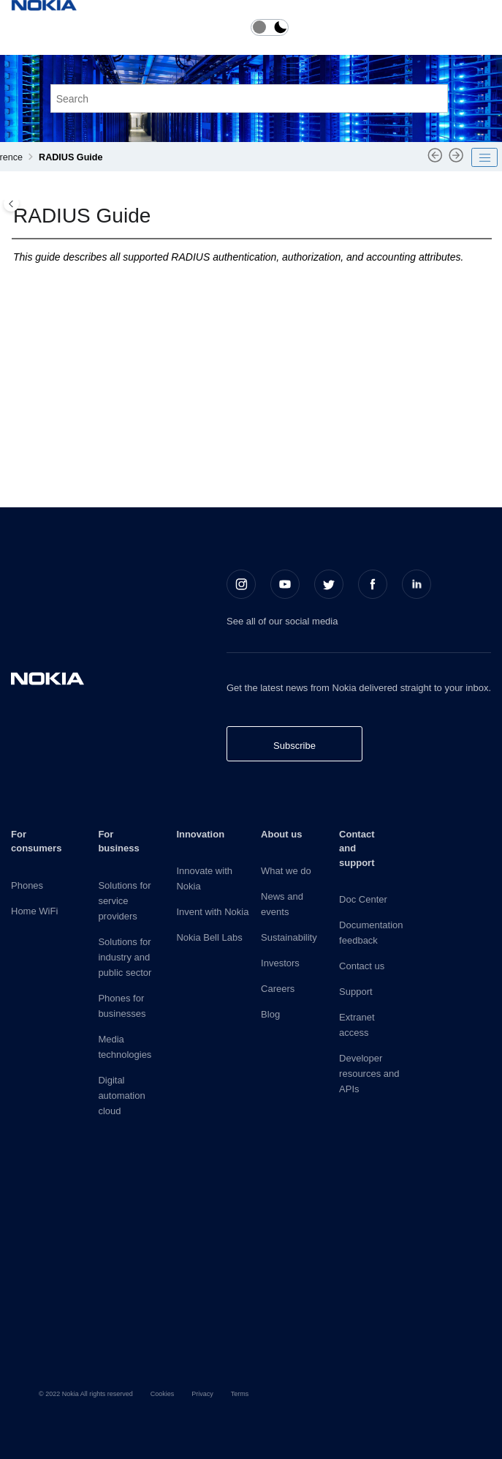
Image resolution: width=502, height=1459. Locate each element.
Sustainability (289, 937)
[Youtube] (285, 584)
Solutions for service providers (124, 901)
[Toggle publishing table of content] (484, 157)
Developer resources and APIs (369, 1073)
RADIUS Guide (70, 157)
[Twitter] (329, 584)
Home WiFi (34, 911)
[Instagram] (241, 584)
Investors (280, 963)
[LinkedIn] (416, 584)
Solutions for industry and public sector (124, 957)
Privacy (202, 1394)
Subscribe (294, 745)
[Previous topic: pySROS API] (435, 160)
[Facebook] (373, 584)
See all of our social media (282, 621)
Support (356, 991)
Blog (270, 1014)
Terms (240, 1394)
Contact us (361, 965)
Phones (27, 885)
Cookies (163, 1394)
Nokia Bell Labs (209, 937)
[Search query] (249, 98)
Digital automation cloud (121, 1095)
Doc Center (363, 899)
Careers (277, 988)
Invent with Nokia (212, 911)
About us (281, 834)
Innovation (200, 834)
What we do (286, 870)
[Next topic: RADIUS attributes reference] (456, 160)
